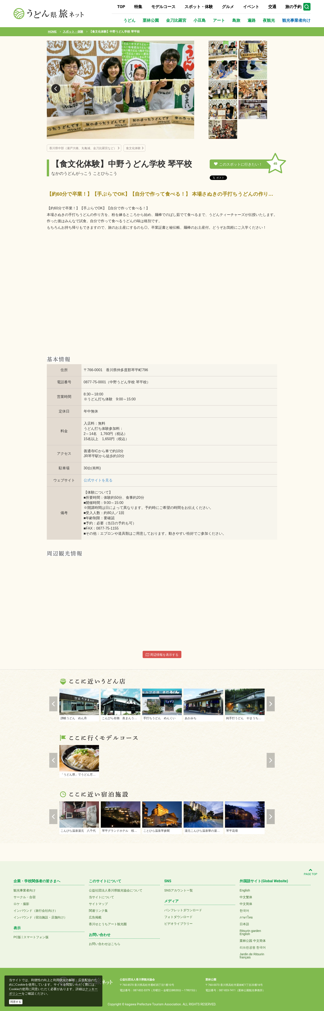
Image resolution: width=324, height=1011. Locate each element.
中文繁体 (246, 897)
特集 (138, 6)
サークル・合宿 (25, 897)
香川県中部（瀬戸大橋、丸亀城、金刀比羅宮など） (83, 148)
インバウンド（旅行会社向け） (36, 910)
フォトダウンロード (178, 917)
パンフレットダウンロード (183, 910)
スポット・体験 (198, 6)
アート (219, 20)
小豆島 (200, 20)
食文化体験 (133, 148)
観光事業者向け (296, 20)
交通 (272, 6)
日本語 (244, 924)
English (245, 890)
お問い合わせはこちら (104, 944)
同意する (15, 1001)
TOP (121, 6)
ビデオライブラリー (178, 923)
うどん (129, 20)
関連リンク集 (98, 910)
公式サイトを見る (98, 480)
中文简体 (246, 904)
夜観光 (269, 20)
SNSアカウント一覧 (178, 890)
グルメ (228, 6)
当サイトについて (101, 897)
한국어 (244, 910)
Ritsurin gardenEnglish (250, 932)
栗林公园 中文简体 (253, 940)
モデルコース (163, 6)
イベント (251, 6)
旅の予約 (293, 6)
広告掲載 (95, 917)
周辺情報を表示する (162, 654)
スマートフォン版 (36, 937)
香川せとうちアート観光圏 (108, 924)
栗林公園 (151, 20)
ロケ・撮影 (21, 904)
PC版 (17, 937)
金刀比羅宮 (176, 20)
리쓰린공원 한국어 (253, 947)
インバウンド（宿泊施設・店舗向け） (40, 917)
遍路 (252, 20)
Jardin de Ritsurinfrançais (252, 955)
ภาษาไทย (246, 917)
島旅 (236, 20)
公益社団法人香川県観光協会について (115, 890)
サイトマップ (98, 904)
